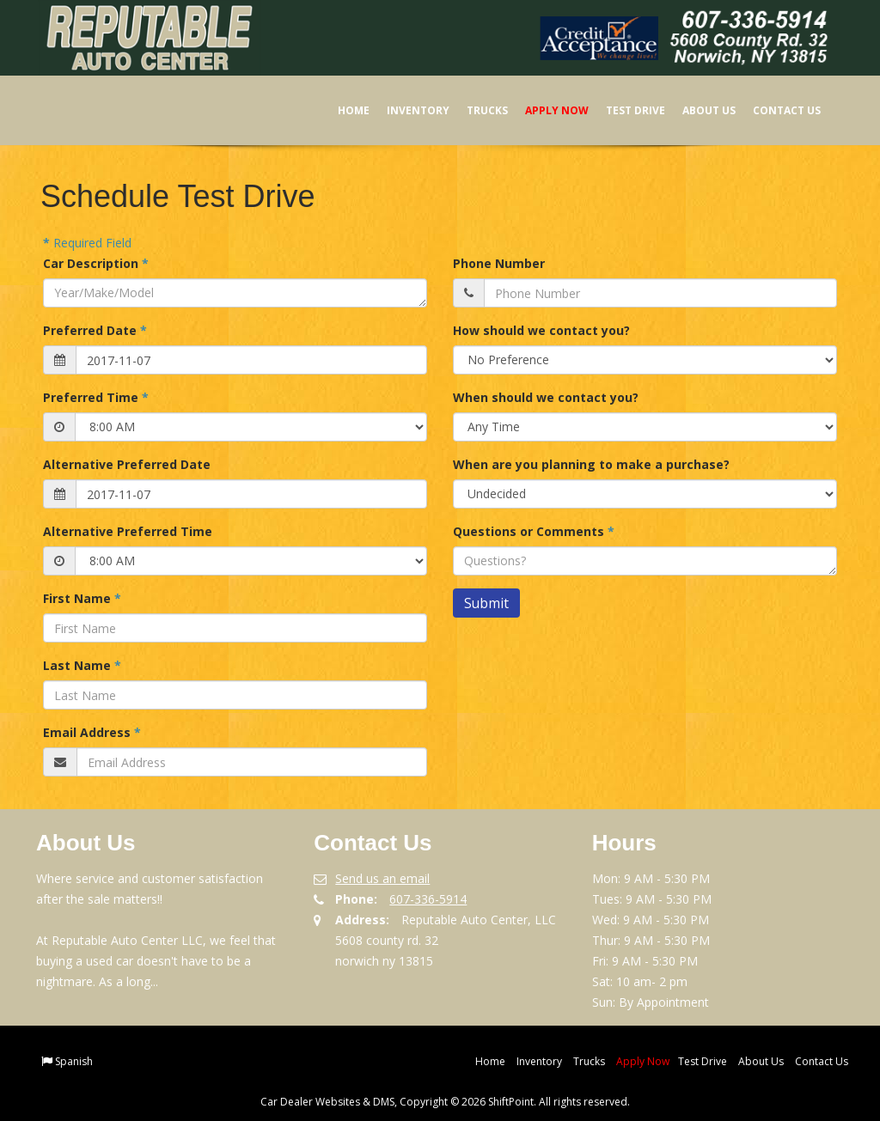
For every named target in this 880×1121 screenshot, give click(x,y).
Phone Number (499, 263)
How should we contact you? (541, 330)
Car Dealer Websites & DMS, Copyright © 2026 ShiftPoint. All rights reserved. (445, 1101)
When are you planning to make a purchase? (591, 464)
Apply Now (546, 110)
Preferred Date (95, 330)
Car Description (96, 263)
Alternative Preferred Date (127, 464)
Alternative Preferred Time (127, 531)
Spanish (74, 1061)
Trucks (476, 110)
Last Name (82, 665)
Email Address (92, 732)
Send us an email (382, 878)
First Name (82, 598)
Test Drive (624, 110)
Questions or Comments (533, 531)
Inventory (407, 110)
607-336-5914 (428, 899)
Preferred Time (96, 397)
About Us (697, 110)
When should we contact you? (546, 397)
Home (342, 110)
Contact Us (776, 110)
